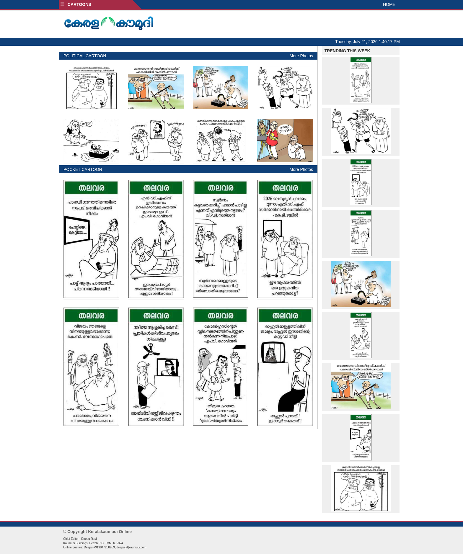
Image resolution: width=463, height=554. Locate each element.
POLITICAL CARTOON (84, 55)
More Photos (301, 55)
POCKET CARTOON (82, 169)
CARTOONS (75, 4)
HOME (389, 4)
